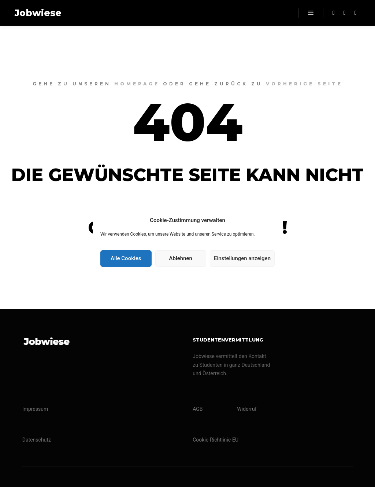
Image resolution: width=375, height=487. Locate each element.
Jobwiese (38, 12)
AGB (198, 409)
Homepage (137, 83)
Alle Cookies (126, 258)
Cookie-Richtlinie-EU (215, 440)
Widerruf (246, 409)
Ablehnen (180, 258)
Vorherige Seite (304, 83)
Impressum (35, 409)
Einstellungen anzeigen (242, 258)
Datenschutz (36, 440)
